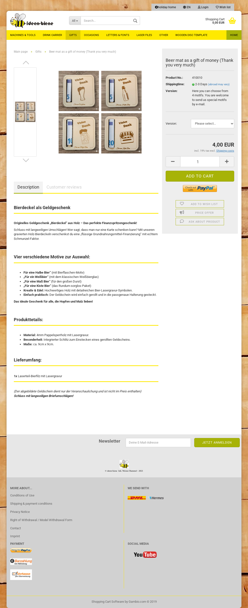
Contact (15, 528)
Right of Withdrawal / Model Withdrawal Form (41, 520)
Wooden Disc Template (191, 35)
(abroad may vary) (219, 84)
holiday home (165, 7)
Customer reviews (64, 187)
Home (234, 35)
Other (163, 35)
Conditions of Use (22, 495)
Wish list (223, 7)
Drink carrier (52, 35)
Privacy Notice (20, 512)
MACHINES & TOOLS (23, 35)
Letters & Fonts (117, 35)
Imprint (15, 536)
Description (28, 187)
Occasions (91, 35)
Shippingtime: (175, 84)
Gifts (73, 35)
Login (203, 7)
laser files (144, 35)
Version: (171, 123)
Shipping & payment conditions (31, 503)
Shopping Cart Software (108, 601)
